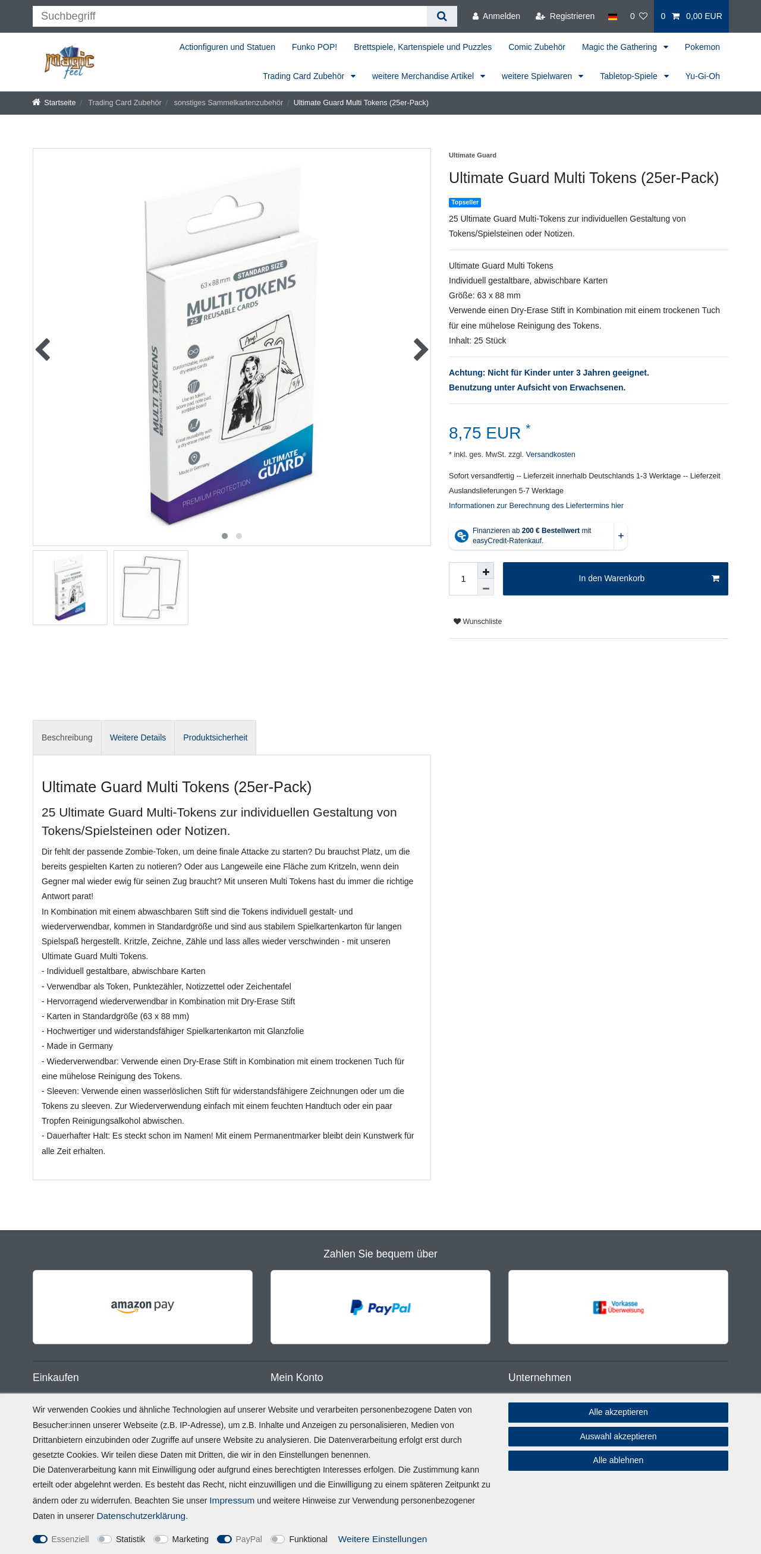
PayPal (249, 1539)
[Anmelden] (496, 16)
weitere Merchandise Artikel (424, 76)
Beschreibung (67, 737)
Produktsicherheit (215, 737)
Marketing (190, 1539)
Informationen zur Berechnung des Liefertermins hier (536, 506)
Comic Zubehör (536, 47)
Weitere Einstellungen (382, 1539)
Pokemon (702, 47)
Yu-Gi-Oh (702, 76)
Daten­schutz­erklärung (140, 1516)
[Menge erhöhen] (485, 570)
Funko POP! (314, 47)
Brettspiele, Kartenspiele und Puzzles (423, 47)
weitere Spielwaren (538, 76)
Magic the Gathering (620, 47)
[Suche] (442, 16)
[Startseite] (54, 103)
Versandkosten (550, 454)
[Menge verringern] (485, 587)
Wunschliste (478, 621)
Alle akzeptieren (618, 1412)
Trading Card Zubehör (305, 76)
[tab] (67, 737)
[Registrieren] (565, 16)
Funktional (308, 1539)
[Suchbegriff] (230, 16)
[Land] (612, 16)
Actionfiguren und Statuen (227, 47)
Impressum (231, 1500)
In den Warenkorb (649, 578)
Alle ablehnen (618, 1460)
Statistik (130, 1539)
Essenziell (70, 1539)
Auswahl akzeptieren (618, 1436)
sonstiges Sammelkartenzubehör (227, 103)
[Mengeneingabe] (463, 578)
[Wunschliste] (639, 16)
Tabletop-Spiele (629, 76)
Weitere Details (138, 737)
